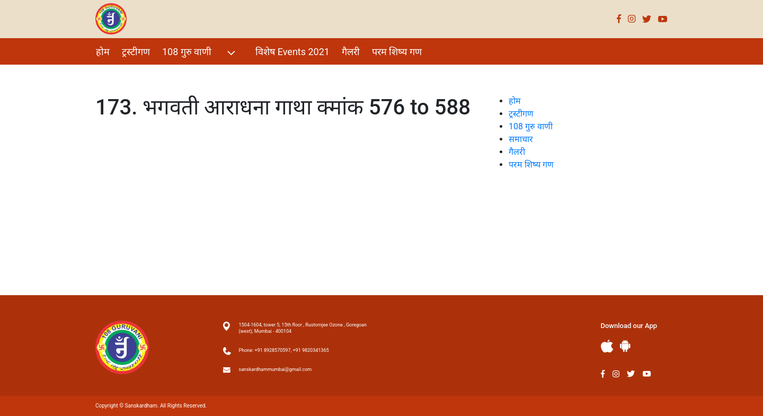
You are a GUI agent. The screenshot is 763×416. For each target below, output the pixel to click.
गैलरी (351, 51)
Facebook (619, 18)
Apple (607, 346)
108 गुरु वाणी (200, 52)
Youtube (663, 18)
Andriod (625, 346)
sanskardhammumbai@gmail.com (275, 369)
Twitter (647, 18)
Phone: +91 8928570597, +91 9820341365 (284, 350)
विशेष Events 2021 (292, 51)
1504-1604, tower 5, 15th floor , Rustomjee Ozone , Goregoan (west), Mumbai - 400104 (303, 328)
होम (103, 51)
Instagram (632, 18)
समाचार (521, 139)
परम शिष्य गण (397, 51)
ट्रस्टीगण (136, 51)
